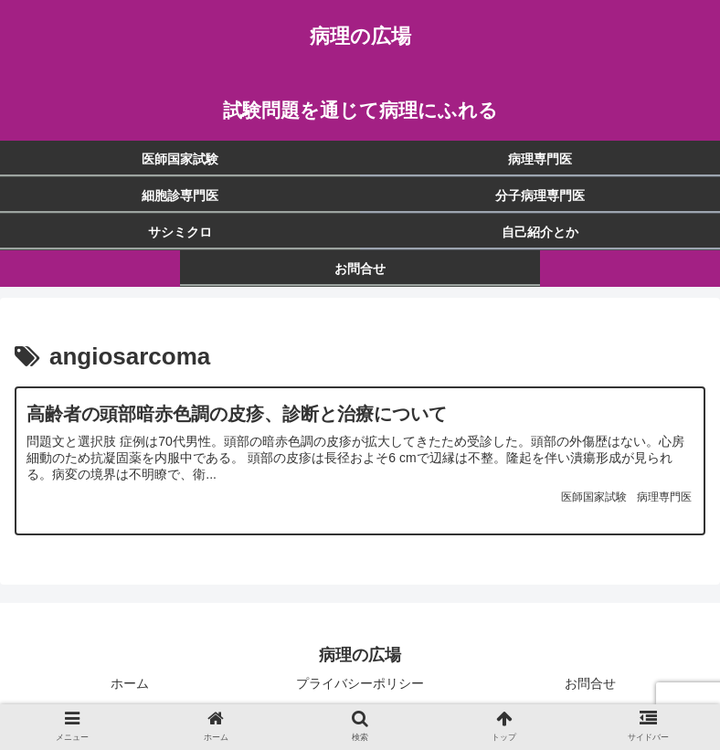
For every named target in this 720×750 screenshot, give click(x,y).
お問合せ (590, 690)
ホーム (130, 690)
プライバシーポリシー (360, 690)
